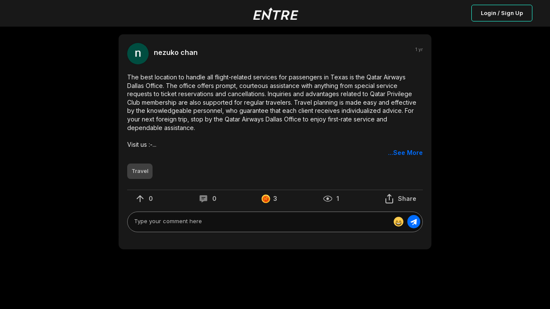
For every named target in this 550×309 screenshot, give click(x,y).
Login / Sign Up (502, 12)
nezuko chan (176, 52)
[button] (275, 115)
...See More (405, 152)
